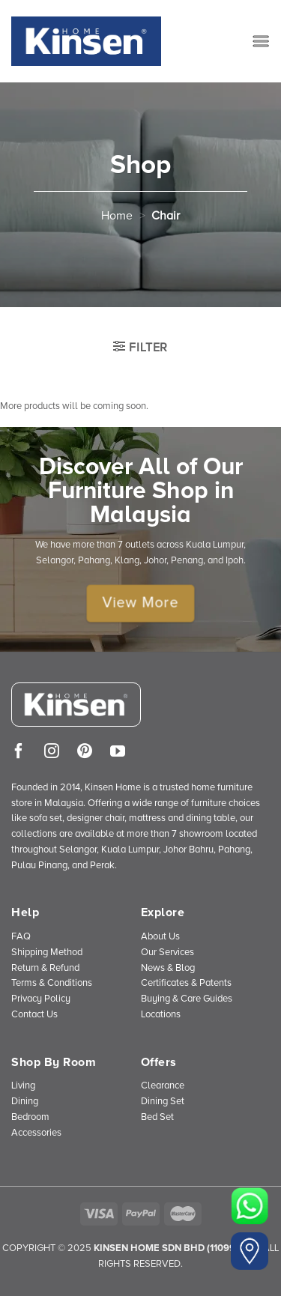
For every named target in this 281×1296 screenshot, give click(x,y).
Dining (24, 1101)
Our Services (167, 952)
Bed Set (157, 1117)
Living (23, 1085)
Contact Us (34, 1014)
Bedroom (30, 1117)
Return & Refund (45, 968)
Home (117, 215)
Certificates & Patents (186, 983)
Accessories (36, 1133)
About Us (160, 936)
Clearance (162, 1085)
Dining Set (162, 1101)
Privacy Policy (40, 999)
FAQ (21, 936)
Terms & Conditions (51, 983)
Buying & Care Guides (186, 999)
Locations (161, 1014)
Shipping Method (46, 952)
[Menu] (261, 40)
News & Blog (168, 968)
